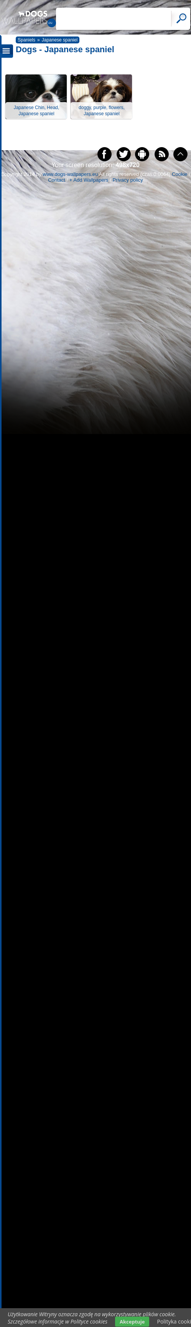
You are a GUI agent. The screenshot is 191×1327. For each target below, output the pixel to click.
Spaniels (26, 40)
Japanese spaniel (59, 40)
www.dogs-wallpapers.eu (70, 174)
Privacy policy (127, 180)
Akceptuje (132, 1321)
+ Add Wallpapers (89, 180)
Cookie (179, 174)
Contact (56, 180)
